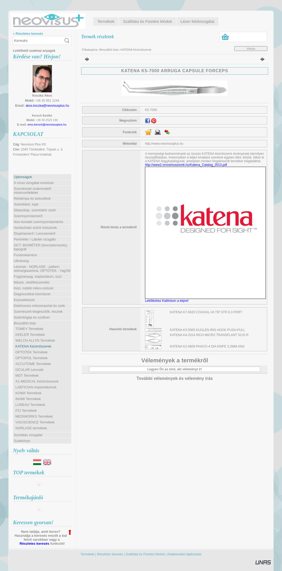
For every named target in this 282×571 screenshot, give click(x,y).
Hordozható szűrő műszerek (35, 228)
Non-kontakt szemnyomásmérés (38, 222)
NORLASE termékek (31, 428)
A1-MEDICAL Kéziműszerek (37, 381)
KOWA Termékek (28, 393)
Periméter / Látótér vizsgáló (35, 239)
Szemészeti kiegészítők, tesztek (38, 312)
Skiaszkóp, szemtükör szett (35, 210)
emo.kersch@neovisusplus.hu (47, 124)
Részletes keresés (34, 544)
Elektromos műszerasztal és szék (39, 306)
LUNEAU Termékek (30, 405)
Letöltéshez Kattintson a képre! (167, 301)
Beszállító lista (109, 49)
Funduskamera (25, 255)
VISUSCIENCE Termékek (35, 422)
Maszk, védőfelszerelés (32, 282)
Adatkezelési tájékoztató (184, 554)
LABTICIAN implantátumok (35, 387)
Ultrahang (21, 261)
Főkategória (89, 49)
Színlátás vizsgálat (28, 435)
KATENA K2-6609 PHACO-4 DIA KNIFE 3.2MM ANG (207, 346)
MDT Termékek (27, 375)
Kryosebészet (24, 300)
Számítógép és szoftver (32, 317)
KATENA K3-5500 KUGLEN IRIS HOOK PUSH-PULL (207, 330)
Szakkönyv (22, 441)
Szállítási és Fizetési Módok (145, 554)
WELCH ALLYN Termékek (35, 340)
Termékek (87, 554)
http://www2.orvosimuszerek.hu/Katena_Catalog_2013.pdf (186, 165)
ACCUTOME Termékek (33, 364)
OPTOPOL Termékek (31, 358)
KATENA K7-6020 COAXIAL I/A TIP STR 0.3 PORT (206, 312)
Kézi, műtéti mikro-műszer (34, 288)
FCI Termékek (26, 411)
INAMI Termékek (28, 399)
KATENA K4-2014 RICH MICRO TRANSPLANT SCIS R (209, 335)
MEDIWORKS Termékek (34, 416)
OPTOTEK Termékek (31, 352)
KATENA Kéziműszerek (33, 346)
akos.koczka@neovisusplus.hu (47, 106)
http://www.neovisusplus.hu (164, 143)
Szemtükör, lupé (26, 204)
